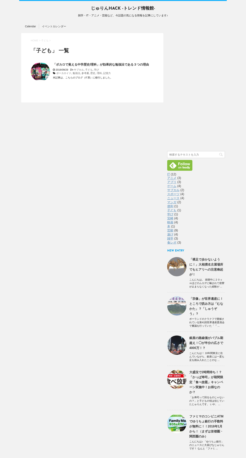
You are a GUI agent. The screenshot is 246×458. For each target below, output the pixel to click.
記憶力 (107, 73)
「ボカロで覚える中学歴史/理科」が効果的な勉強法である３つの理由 (101, 64)
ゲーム (171, 186)
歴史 (92, 73)
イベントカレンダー (54, 26)
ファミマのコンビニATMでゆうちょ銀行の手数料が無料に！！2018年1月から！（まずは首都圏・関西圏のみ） (206, 426)
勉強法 (76, 73)
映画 (170, 222)
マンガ (171, 202)
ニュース (173, 198)
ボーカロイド (63, 73)
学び (96, 69)
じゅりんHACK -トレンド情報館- (123, 8)
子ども (89, 69)
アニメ (171, 178)
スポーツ (173, 194)
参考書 (85, 73)
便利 (170, 206)
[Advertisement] (196, 90)
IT (168, 174)
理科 (99, 73)
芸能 (170, 230)
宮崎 (170, 218)
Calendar (30, 26)
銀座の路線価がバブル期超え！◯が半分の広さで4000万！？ (206, 343)
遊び (170, 234)
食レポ (171, 242)
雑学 (170, 238)
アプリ (171, 182)
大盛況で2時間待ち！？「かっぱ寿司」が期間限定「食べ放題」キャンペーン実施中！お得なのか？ (206, 382)
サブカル (79, 69)
